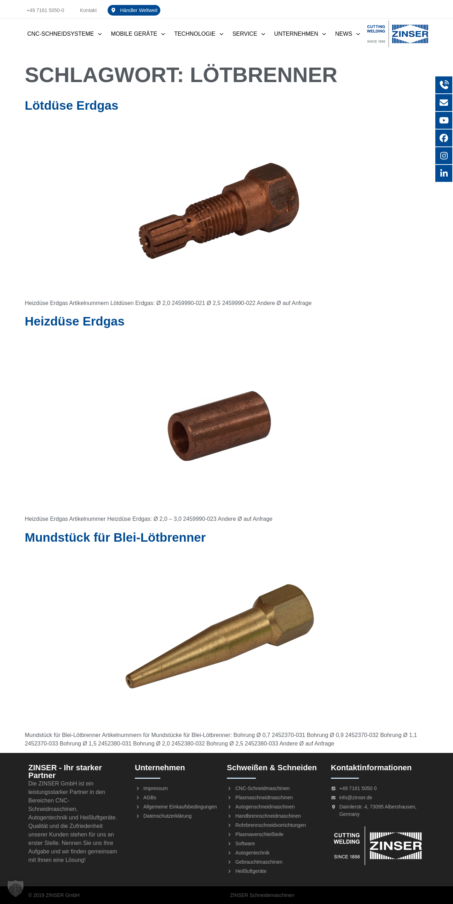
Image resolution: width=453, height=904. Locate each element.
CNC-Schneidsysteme (64, 33)
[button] (15, 888)
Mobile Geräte (138, 33)
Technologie (199, 33)
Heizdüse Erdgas (75, 321)
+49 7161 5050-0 (45, 10)
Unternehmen (300, 33)
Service (249, 33)
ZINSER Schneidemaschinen (262, 895)
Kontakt (88, 10)
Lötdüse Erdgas (71, 105)
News (348, 33)
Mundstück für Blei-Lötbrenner (115, 537)
